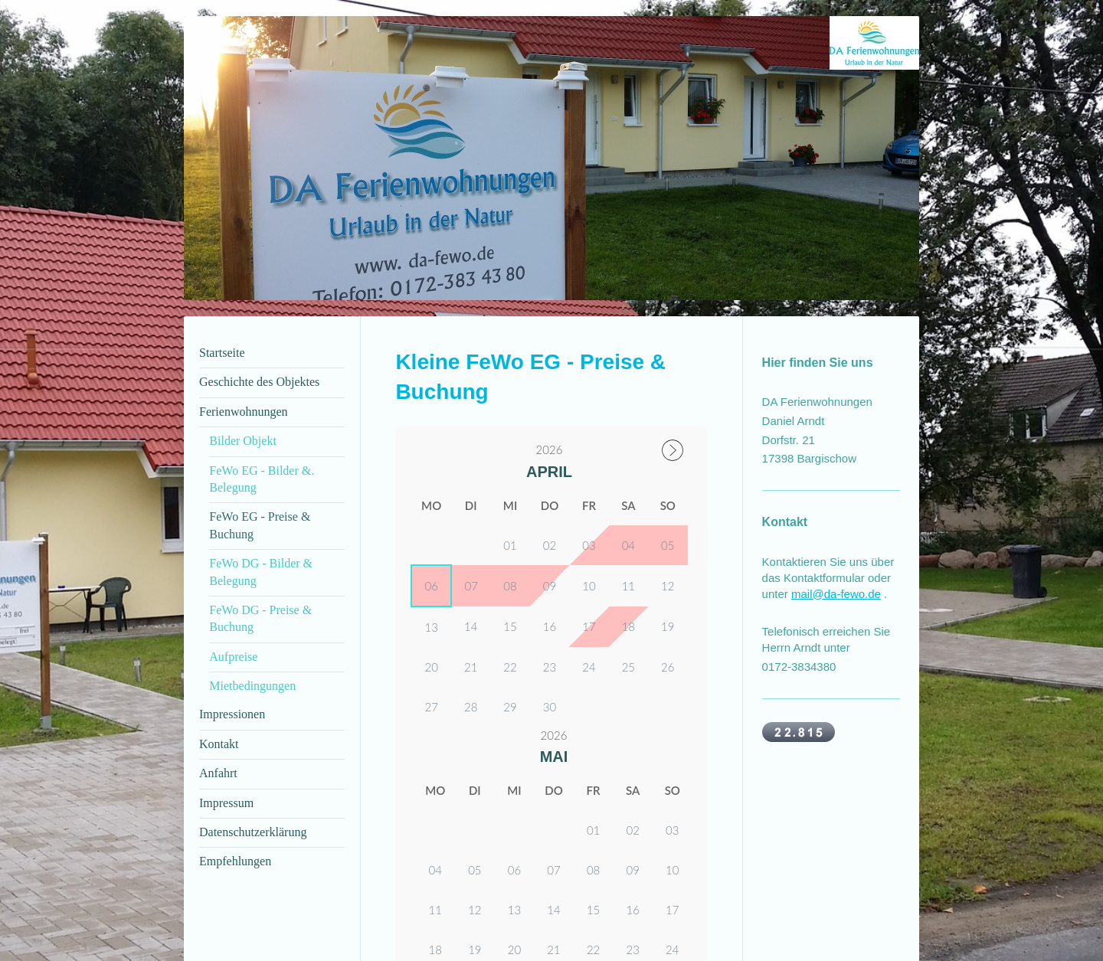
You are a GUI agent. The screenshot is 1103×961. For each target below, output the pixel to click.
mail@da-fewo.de (836, 593)
